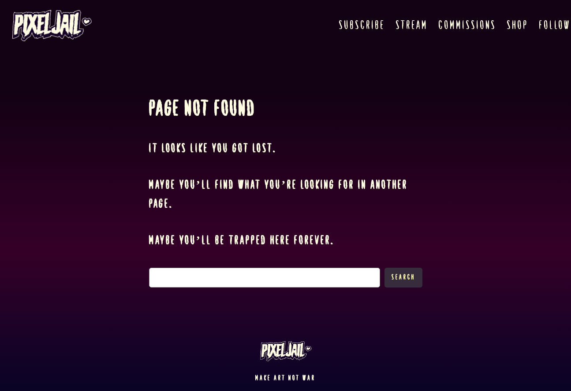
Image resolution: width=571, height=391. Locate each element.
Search (403, 277)
